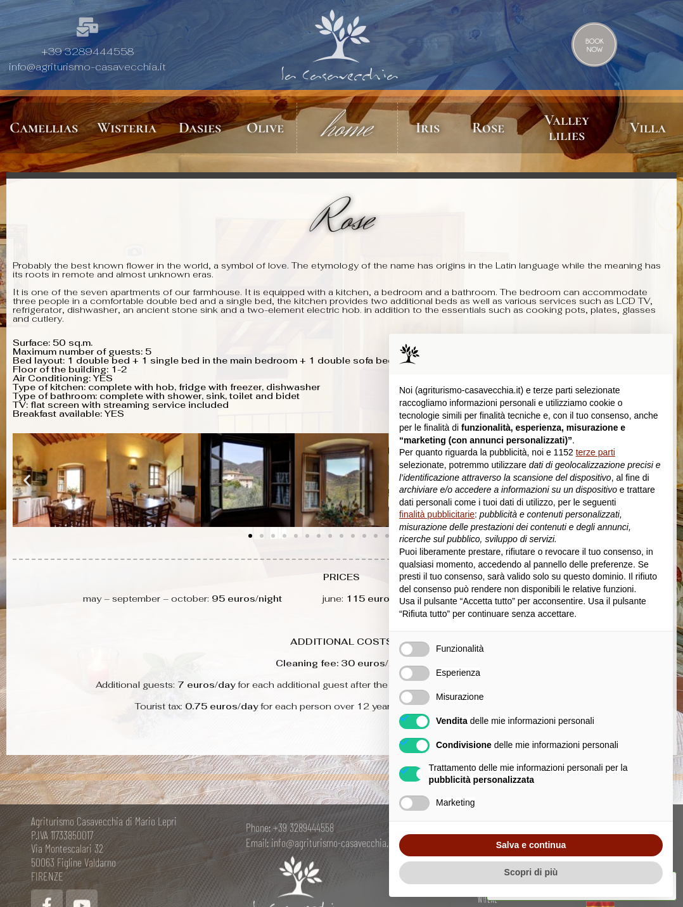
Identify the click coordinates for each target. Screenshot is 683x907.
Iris (428, 127)
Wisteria (126, 127)
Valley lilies (566, 127)
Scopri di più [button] (531, 872)
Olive (265, 127)
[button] (27, 482)
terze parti (595, 452)
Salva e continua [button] (531, 845)
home (347, 128)
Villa (648, 127)
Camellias (44, 127)
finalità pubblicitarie (437, 514)
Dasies (200, 127)
